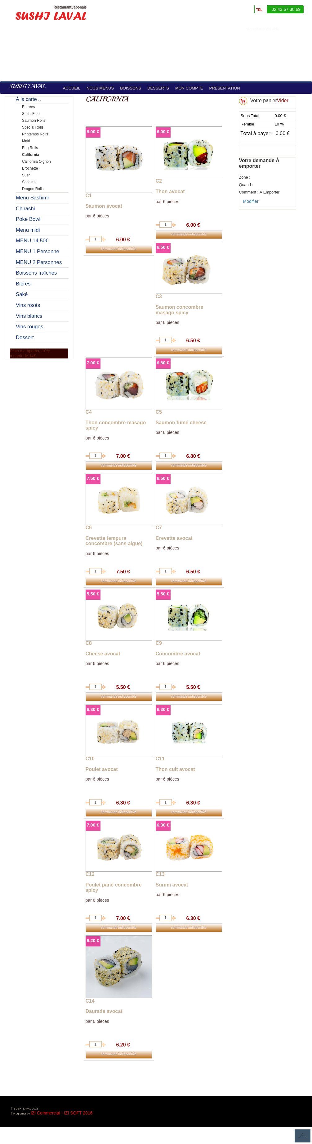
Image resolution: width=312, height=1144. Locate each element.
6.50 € (163, 247)
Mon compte (189, 88)
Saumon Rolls (33, 120)
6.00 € (93, 131)
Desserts (158, 88)
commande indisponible (118, 249)
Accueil (71, 88)
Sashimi (28, 182)
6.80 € (163, 362)
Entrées (28, 107)
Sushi (26, 175)
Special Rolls (32, 127)
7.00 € (93, 362)
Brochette (30, 168)
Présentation (224, 88)
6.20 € (93, 940)
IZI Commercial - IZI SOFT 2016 (62, 1112)
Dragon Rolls (32, 189)
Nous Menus (100, 88)
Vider (282, 100)
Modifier (251, 201)
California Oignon (36, 161)
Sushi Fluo (31, 114)
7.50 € (93, 478)
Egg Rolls (30, 148)
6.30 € (93, 709)
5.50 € (93, 593)
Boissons (130, 88)
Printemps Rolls (35, 134)
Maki (26, 141)
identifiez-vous (297, 29)
